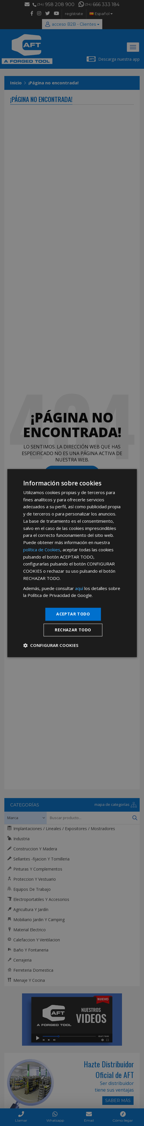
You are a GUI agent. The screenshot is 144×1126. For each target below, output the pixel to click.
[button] (51, 645)
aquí (79, 588)
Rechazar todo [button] (73, 629)
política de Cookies (41, 549)
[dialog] (72, 563)
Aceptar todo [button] (73, 614)
